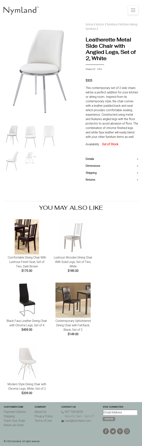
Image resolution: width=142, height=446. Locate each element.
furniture (112, 24)
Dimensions (93, 166)
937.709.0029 (72, 412)
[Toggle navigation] (133, 10)
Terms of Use (43, 420)
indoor (100, 24)
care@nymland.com (76, 420)
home (89, 24)
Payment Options (15, 412)
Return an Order (14, 425)
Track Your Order (14, 420)
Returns (90, 179)
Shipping (91, 173)
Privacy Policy (44, 416)
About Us (40, 412)
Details (90, 159)
